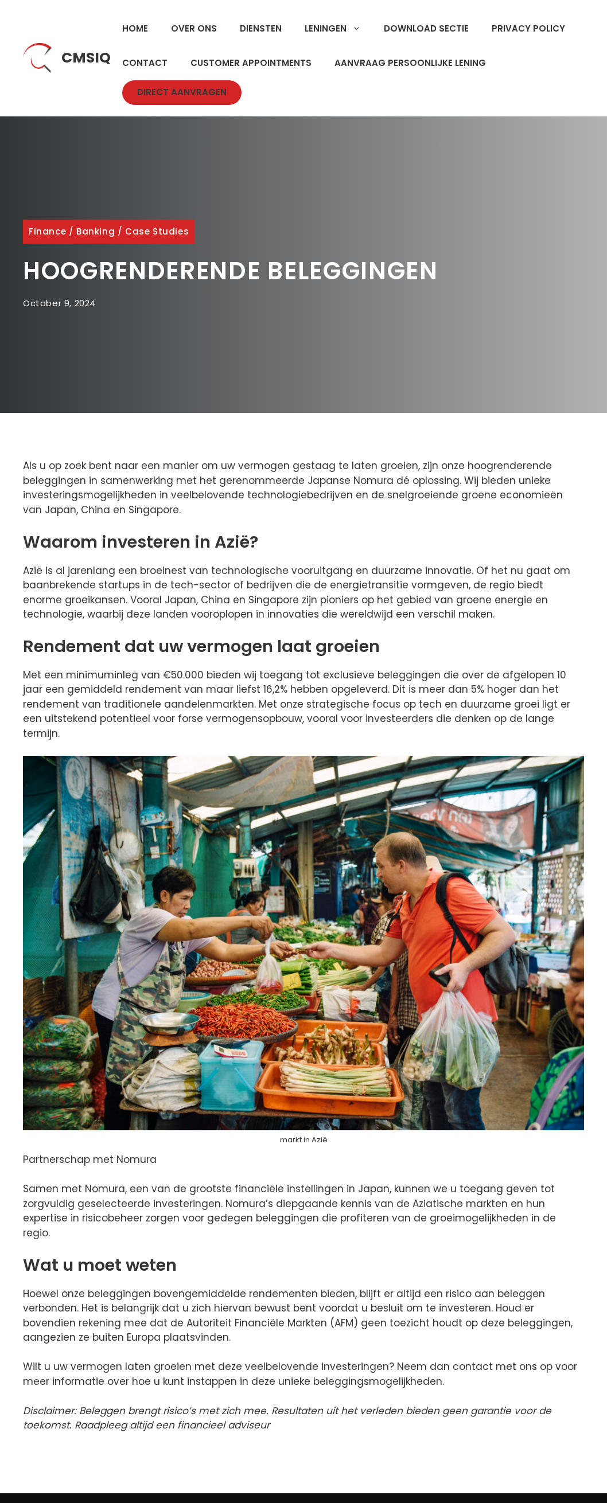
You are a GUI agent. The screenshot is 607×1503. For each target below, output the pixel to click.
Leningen (338, 28)
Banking (95, 231)
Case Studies (157, 231)
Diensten (261, 28)
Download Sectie (426, 28)
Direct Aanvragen (182, 92)
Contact (145, 63)
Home (135, 28)
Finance (47, 231)
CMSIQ (86, 58)
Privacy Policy (528, 28)
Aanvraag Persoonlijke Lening (410, 63)
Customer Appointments (251, 63)
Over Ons (194, 28)
